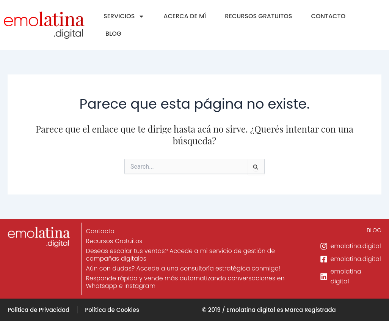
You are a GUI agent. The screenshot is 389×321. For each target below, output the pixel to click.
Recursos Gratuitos (114, 241)
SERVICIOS (124, 16)
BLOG (113, 33)
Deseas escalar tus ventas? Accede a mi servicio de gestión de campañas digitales (180, 255)
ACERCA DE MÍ (184, 16)
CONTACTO (328, 16)
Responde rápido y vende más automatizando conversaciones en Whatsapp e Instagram (185, 282)
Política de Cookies (112, 310)
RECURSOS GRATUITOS (258, 16)
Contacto (100, 231)
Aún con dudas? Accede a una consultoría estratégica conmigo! (183, 268)
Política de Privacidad (38, 310)
